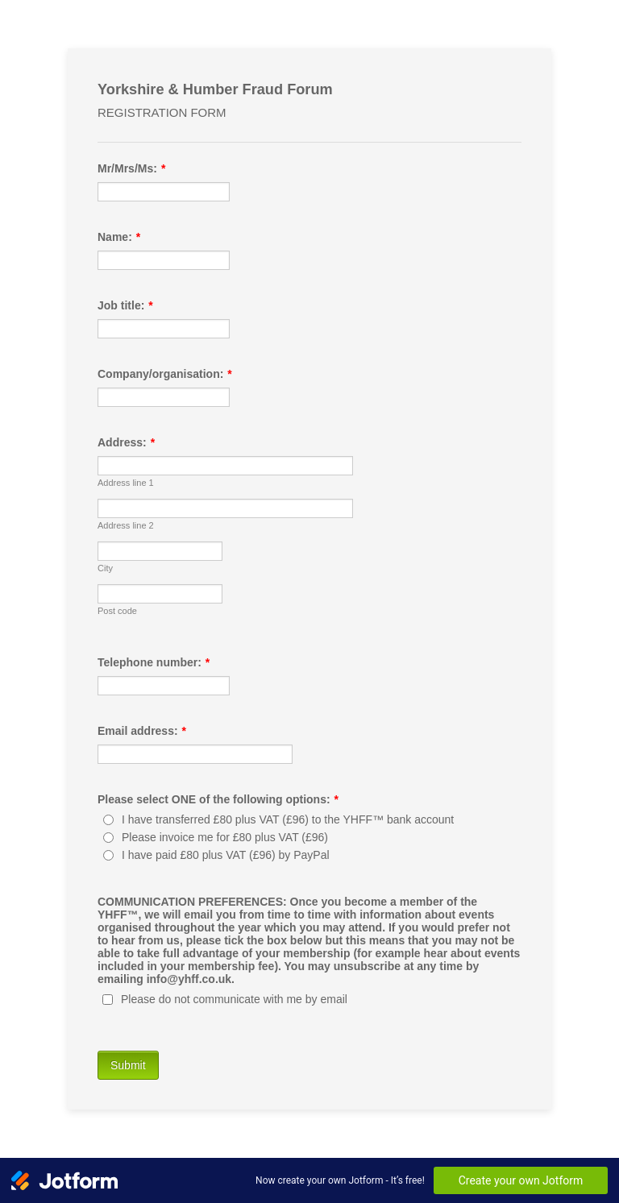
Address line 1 (126, 482)
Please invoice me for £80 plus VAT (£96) (225, 837)
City (105, 568)
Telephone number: (154, 662)
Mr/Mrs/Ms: (131, 168)
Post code (117, 611)
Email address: (142, 730)
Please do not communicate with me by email (234, 999)
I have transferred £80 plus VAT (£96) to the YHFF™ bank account (288, 819)
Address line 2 (126, 525)
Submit (128, 1065)
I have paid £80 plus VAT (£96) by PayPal (226, 854)
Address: (126, 442)
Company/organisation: (165, 373)
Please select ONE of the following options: (218, 799)
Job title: (125, 305)
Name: (119, 236)
